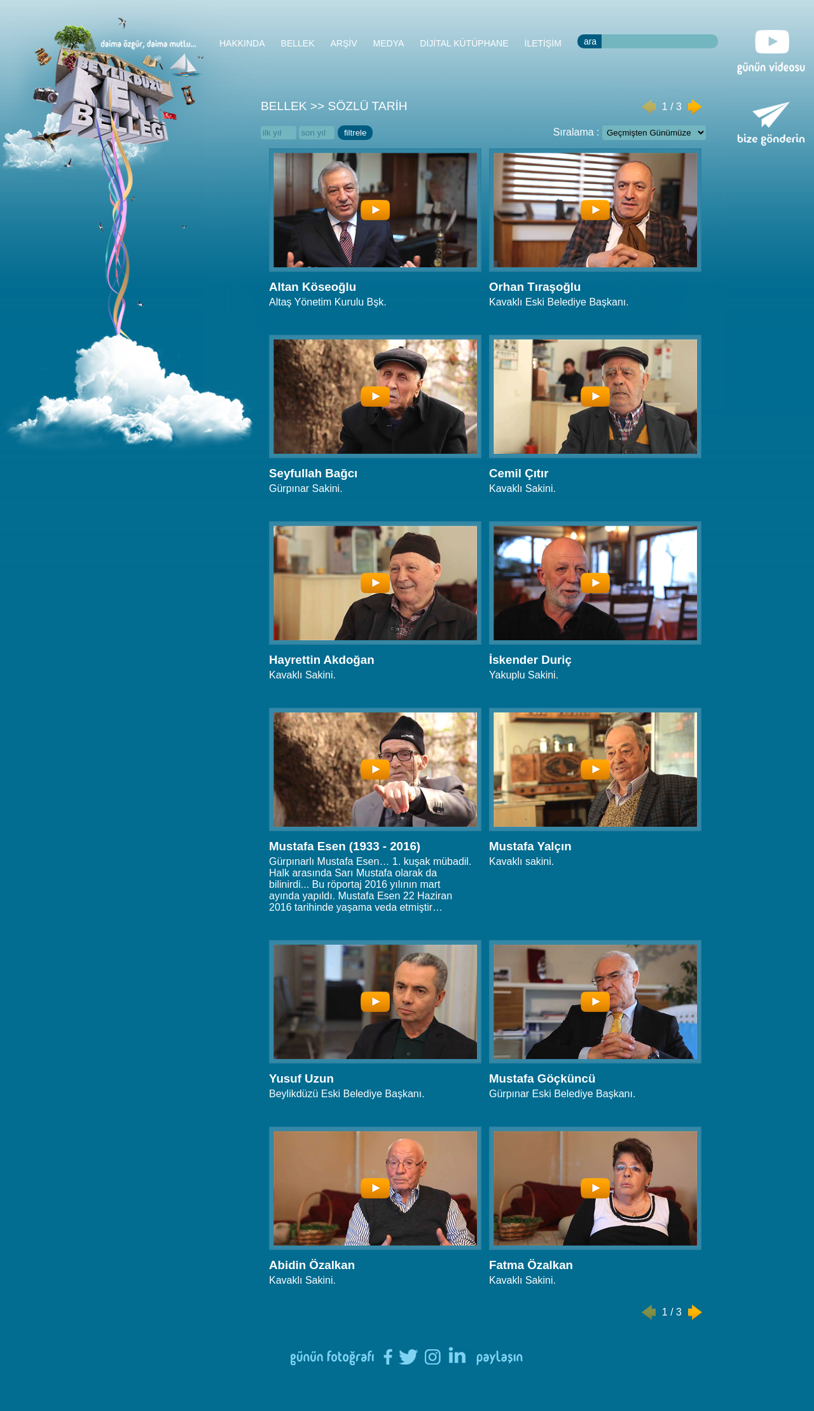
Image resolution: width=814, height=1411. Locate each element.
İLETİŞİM (543, 43)
